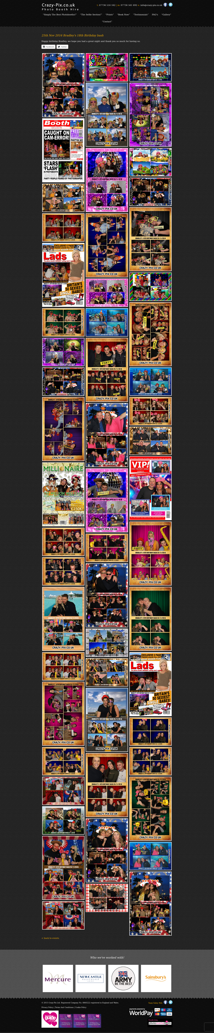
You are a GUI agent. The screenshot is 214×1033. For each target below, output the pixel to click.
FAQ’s (162, 14)
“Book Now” (130, 14)
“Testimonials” (148, 14)
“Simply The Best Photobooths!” (66, 14)
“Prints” (116, 14)
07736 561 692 (129, 5)
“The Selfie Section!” (97, 14)
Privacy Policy (47, 1008)
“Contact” (114, 22)
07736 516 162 (107, 5)
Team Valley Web (155, 1004)
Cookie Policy (80, 1008)
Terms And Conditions (64, 1008)
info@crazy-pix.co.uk (151, 5)
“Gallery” (100, 22)
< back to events (50, 938)
